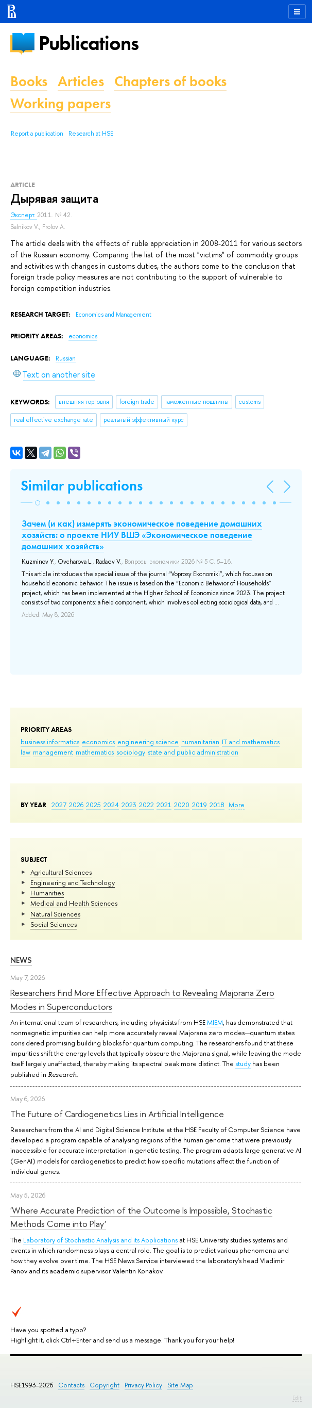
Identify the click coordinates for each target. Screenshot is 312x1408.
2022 (146, 804)
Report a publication (37, 133)
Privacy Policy (143, 1385)
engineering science (148, 741)
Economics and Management (113, 314)
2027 (58, 804)
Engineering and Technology (72, 882)
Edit (297, 1397)
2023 (129, 804)
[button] (37, 503)
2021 (164, 804)
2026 (76, 804)
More (237, 804)
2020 (181, 804)
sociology (130, 752)
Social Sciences (53, 924)
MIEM (215, 1022)
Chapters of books (170, 81)
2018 (217, 804)
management (53, 752)
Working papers (60, 103)
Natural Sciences (55, 914)
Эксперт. (23, 215)
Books (28, 81)
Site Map (180, 1385)
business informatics (50, 741)
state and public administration (193, 752)
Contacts (71, 1385)
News (21, 960)
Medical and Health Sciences (73, 903)
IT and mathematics (251, 741)
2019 (199, 804)
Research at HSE (90, 133)
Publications (88, 43)
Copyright (104, 1385)
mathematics (95, 752)
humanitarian (200, 741)
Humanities (47, 892)
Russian (66, 358)
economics (98, 741)
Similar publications (82, 486)
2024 (111, 804)
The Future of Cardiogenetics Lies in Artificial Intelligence (117, 1114)
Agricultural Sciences (61, 872)
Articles (81, 81)
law (25, 752)
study (243, 1063)
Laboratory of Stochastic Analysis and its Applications (100, 1240)
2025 (93, 804)
